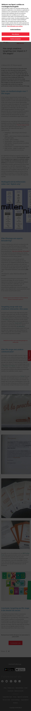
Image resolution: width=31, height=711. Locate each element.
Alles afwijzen (15, 32)
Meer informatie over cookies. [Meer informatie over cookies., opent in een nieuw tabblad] (15, 24)
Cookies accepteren (15, 36)
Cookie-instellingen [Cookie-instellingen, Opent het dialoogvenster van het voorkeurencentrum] (15, 27)
